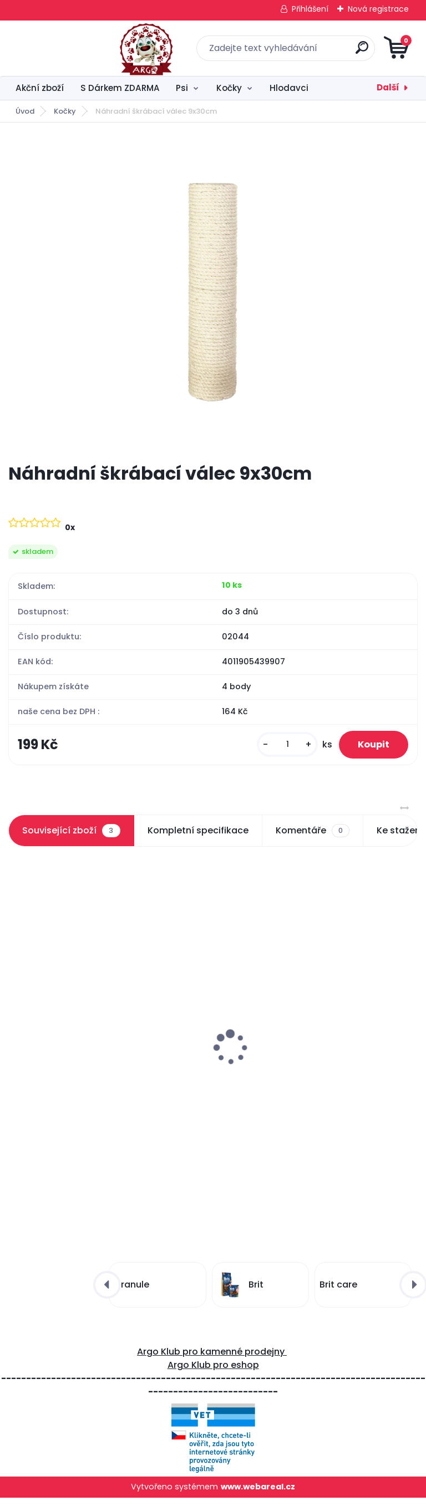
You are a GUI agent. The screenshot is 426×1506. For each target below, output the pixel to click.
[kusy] (278, 747)
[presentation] (16, 1027)
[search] (346, 52)
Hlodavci (289, 88)
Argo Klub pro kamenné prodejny (212, 1360)
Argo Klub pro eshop (213, 1373)
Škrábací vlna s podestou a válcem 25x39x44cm (93, 1052)
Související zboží (71, 835)
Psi (182, 88)
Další (388, 87)
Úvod (25, 111)
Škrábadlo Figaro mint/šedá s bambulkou (316, 1068)
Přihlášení (310, 8)
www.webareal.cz (258, 1494)
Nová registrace (378, 8)
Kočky (229, 88)
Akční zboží (40, 88)
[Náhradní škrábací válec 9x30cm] (213, 292)
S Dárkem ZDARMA (120, 88)
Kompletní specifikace (198, 835)
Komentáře (312, 835)
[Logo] (76, 48)
